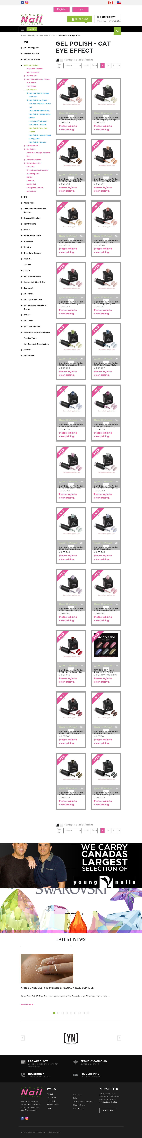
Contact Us (78, 1108)
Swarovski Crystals (32, 218)
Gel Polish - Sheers (37, 125)
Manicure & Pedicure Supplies (37, 332)
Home (23, 35)
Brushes (27, 315)
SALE (26, 42)
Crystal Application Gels (37, 170)
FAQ (49, 1108)
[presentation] (23, 1038)
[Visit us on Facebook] (23, 1118)
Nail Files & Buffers (32, 276)
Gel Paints (31, 149)
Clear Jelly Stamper (32, 253)
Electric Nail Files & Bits (34, 282)
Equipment (28, 288)
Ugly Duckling (30, 224)
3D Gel (29, 177)
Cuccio (27, 270)
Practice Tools (30, 338)
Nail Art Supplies (31, 48)
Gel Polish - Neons (37, 142)
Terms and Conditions (83, 1101)
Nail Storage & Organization (36, 344)
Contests (77, 1094)
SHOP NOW (70, 868)
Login (80, 9)
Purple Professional (32, 235)
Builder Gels (32, 76)
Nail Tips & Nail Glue (33, 300)
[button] (54, 1013)
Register (61, 9)
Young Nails (29, 203)
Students (27, 350)
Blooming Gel (33, 174)
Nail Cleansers (33, 72)
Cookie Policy (79, 1105)
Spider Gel (31, 184)
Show (86, 65)
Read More (26, 1004)
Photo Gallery (53, 1104)
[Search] (117, 31)
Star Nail (27, 265)
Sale (75, 1098)
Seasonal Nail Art (31, 54)
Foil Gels (30, 167)
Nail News (51, 1097)
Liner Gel (30, 181)
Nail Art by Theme (32, 59)
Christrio (27, 247)
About (50, 1094)
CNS (25, 197)
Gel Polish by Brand (38, 100)
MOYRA (27, 230)
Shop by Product (35, 35)
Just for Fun (29, 356)
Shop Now (32, 29)
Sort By (59, 65)
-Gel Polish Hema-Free (39, 111)
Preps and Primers (35, 69)
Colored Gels (32, 146)
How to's (51, 1101)
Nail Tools (28, 321)
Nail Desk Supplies (32, 326)
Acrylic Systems (34, 160)
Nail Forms (28, 294)
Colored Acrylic (34, 163)
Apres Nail (28, 241)
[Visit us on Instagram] (27, 1118)
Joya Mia (27, 259)
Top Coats (31, 86)
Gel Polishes (50, 35)
